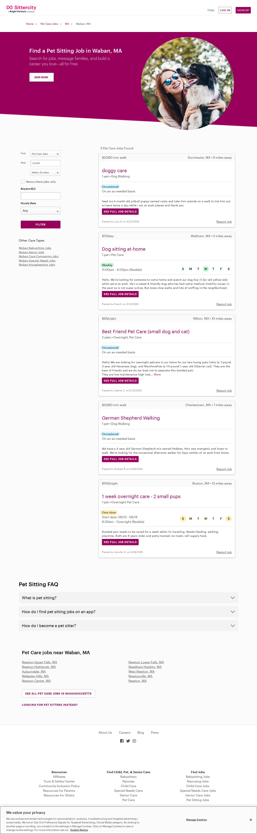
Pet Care (128, 800)
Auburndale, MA (34, 671)
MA (67, 23)
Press (155, 732)
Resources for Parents (59, 790)
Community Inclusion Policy (59, 786)
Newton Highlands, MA (39, 667)
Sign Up (243, 10)
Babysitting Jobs (198, 776)
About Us (105, 732)
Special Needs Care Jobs (198, 790)
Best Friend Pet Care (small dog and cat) (146, 331)
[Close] (251, 820)
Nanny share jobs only (41, 181)
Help (211, 10)
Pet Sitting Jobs (197, 800)
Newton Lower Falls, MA (146, 662)
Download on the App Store (128, 757)
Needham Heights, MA (145, 667)
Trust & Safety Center (59, 781)
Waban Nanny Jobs (31, 252)
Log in (225, 10)
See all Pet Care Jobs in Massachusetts (58, 693)
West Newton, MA (141, 671)
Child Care (128, 786)
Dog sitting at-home (124, 249)
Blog (140, 732)
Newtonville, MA (140, 676)
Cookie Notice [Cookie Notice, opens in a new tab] (79, 829)
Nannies (128, 781)
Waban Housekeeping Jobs (37, 264)
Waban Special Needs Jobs (37, 260)
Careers (124, 732)
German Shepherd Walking (131, 418)
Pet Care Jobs (49, 23)
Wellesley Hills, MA (35, 676)
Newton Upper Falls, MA (39, 662)
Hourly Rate (28, 203)
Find (23, 153)
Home (30, 23)
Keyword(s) (28, 188)
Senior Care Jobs (197, 795)
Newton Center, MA (36, 681)
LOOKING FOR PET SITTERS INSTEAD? (50, 704)
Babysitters (128, 776)
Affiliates (59, 776)
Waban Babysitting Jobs (35, 248)
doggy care (114, 170)
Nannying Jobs (198, 781)
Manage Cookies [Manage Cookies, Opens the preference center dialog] (196, 819)
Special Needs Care (128, 790)
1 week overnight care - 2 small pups (141, 496)
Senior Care (128, 795)
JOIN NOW (41, 77)
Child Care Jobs (197, 786)
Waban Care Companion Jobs (39, 256)
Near (23, 162)
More (157, 374)
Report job (224, 221)
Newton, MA (137, 681)
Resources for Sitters (59, 795)
